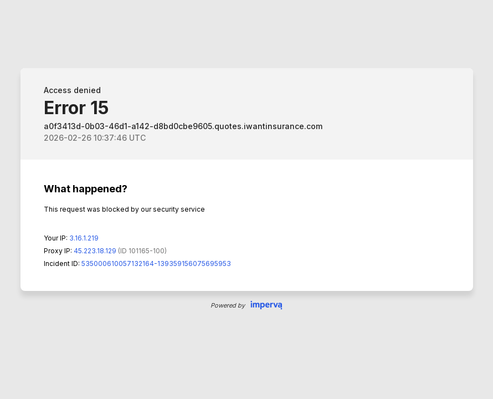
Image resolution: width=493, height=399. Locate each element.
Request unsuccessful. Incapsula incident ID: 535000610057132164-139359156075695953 (246, 199)
